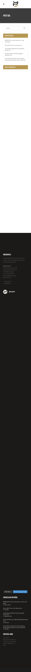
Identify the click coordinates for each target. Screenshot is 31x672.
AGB (4, 645)
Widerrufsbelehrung (9, 643)
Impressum (6, 637)
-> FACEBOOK (7, 283)
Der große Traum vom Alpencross (13, 45)
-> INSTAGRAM (7, 281)
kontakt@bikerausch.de (9, 275)
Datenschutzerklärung (9, 639)
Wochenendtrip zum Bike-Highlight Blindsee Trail (14, 54)
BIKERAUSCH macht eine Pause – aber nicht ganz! (14, 41)
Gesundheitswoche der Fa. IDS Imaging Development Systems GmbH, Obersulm (15, 59)
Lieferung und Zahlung (9, 641)
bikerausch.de (7, 277)
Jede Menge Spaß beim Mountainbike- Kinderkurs (14, 49)
